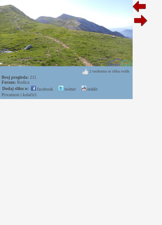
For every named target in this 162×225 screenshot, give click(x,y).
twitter (67, 89)
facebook (42, 89)
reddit (89, 89)
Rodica (23, 82)
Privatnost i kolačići (19, 94)
